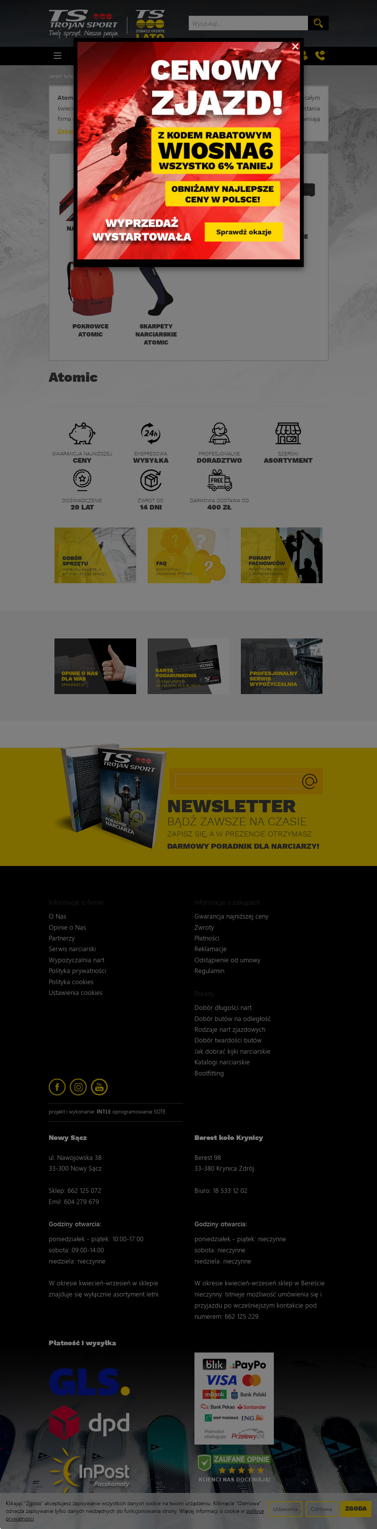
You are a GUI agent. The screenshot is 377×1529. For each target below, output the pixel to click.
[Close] (295, 45)
